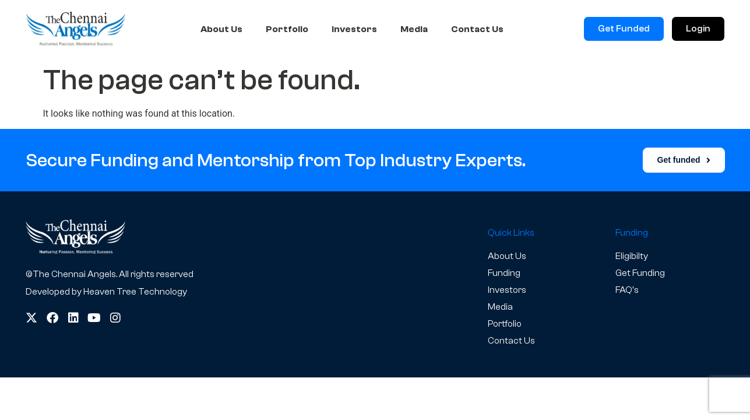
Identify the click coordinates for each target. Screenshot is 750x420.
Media (414, 29)
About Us (221, 29)
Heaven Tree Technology (135, 291)
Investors (354, 29)
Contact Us (477, 29)
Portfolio (287, 29)
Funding (504, 273)
